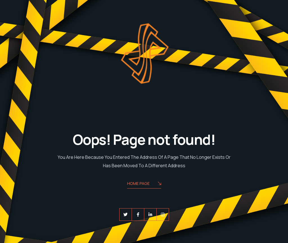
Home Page (144, 184)
